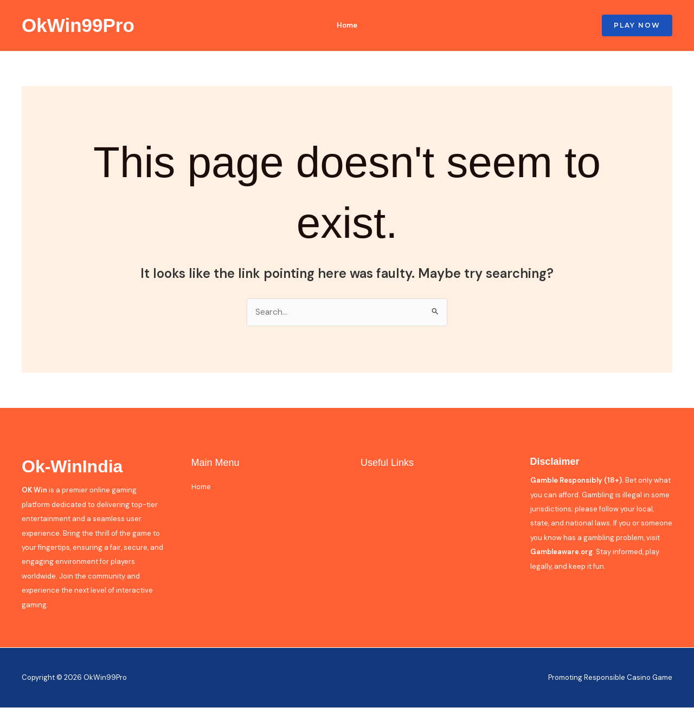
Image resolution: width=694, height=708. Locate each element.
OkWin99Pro (78, 25)
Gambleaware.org (561, 552)
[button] (637, 25)
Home (344, 25)
